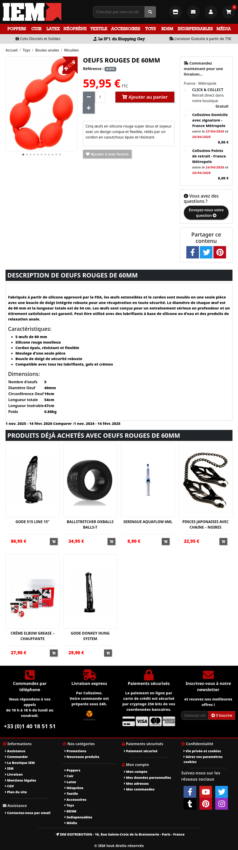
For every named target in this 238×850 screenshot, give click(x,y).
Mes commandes (139, 789)
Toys (150, 28)
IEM (9, 768)
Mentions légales (20, 780)
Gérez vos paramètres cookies (203, 759)
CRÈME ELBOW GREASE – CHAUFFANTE (32, 636)
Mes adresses (136, 783)
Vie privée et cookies (202, 751)
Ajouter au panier (145, 97)
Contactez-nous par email (27, 813)
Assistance (15, 751)
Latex (53, 28)
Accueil (12, 50)
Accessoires (125, 28)
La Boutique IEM (20, 762)
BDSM (167, 28)
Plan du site (16, 792)
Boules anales (47, 50)
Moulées (71, 50)
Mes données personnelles (147, 777)
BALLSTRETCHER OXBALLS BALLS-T (90, 524)
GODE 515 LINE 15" (33, 521)
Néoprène (75, 28)
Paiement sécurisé (140, 751)
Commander (16, 757)
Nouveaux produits (82, 757)
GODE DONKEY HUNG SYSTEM (90, 636)
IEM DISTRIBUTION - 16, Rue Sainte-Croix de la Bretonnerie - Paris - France (120, 834)
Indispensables (195, 28)
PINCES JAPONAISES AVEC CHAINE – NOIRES (205, 524)
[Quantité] (100, 97)
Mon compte (135, 771)
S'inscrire (221, 715)
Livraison (14, 774)
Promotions (75, 751)
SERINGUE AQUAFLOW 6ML (147, 521)
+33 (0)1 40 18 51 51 (30, 726)
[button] (23, 154)
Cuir (36, 28)
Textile (98, 28)
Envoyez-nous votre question (206, 212)
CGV (9, 786)
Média (223, 28)
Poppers (16, 28)
